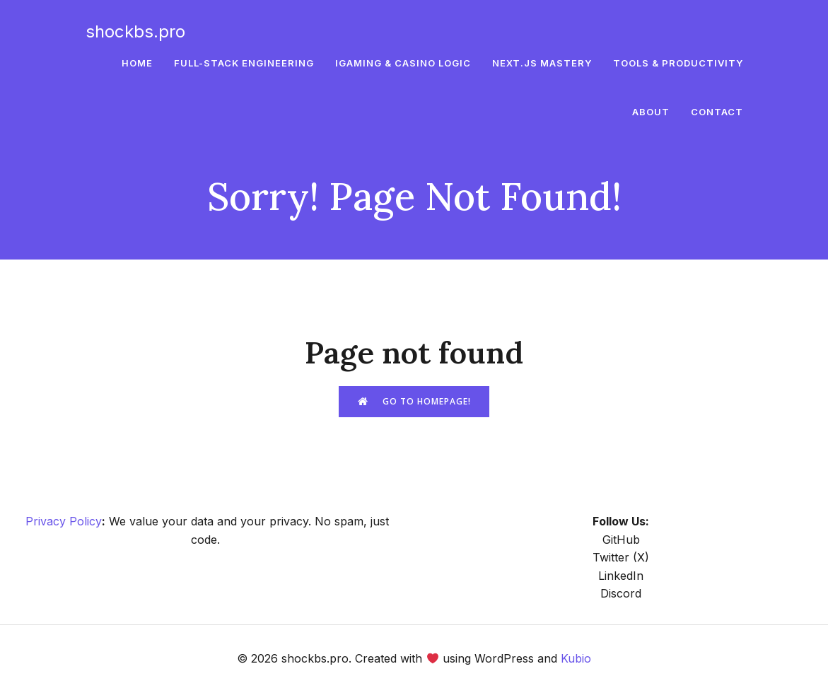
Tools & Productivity (678, 63)
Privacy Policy (63, 521)
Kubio (576, 658)
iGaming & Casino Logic (403, 63)
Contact (717, 112)
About (651, 112)
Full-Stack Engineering (244, 63)
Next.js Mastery (542, 63)
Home (137, 63)
